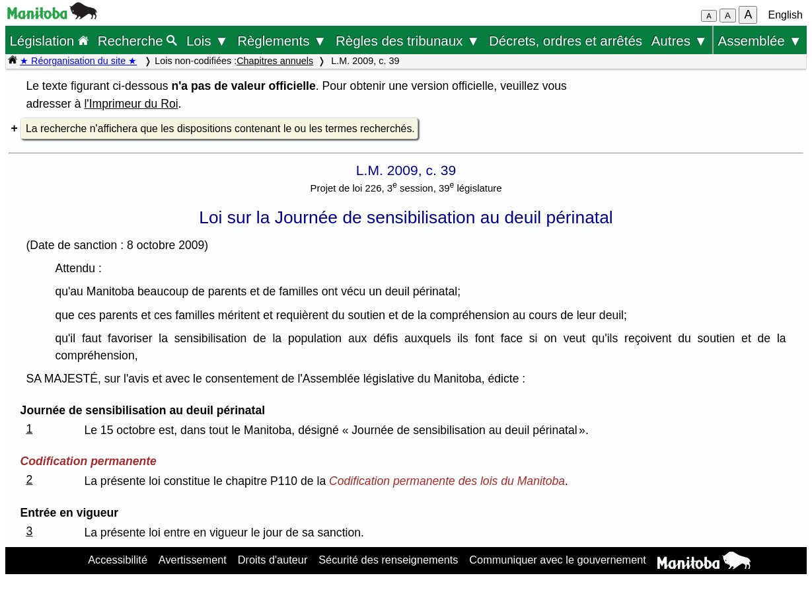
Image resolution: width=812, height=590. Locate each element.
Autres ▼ (679, 40)
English (785, 14)
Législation (49, 40)
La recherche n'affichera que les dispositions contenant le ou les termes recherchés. (220, 128)
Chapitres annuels (275, 60)
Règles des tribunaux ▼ (408, 40)
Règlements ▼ (281, 40)
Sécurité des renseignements (388, 560)
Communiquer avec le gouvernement (557, 560)
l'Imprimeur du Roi (131, 103)
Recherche (138, 40)
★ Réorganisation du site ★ (78, 60)
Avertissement (193, 560)
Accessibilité (117, 560)
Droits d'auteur (273, 560)
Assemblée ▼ (760, 40)
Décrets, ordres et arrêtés (565, 40)
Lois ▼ (207, 40)
